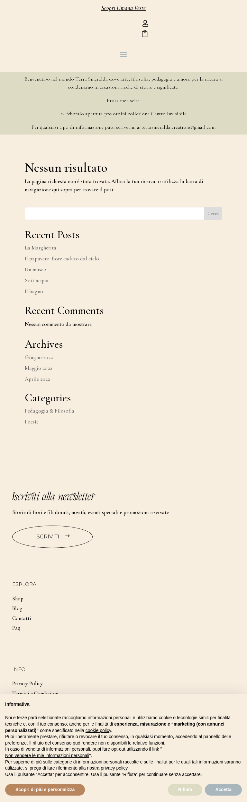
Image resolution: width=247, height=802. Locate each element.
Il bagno (34, 291)
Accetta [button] (223, 789)
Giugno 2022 (39, 357)
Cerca (213, 213)
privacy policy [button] (114, 768)
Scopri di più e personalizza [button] (45, 789)
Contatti (21, 618)
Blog (17, 608)
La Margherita (40, 247)
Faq (16, 627)
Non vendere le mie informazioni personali (47, 755)
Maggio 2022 (38, 368)
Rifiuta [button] (185, 789)
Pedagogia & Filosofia (49, 410)
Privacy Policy (27, 683)
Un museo (35, 269)
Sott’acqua (37, 280)
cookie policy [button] (98, 730)
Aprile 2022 (37, 379)
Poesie (32, 421)
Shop (17, 598)
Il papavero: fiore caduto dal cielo (62, 258)
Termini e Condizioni (35, 693)
